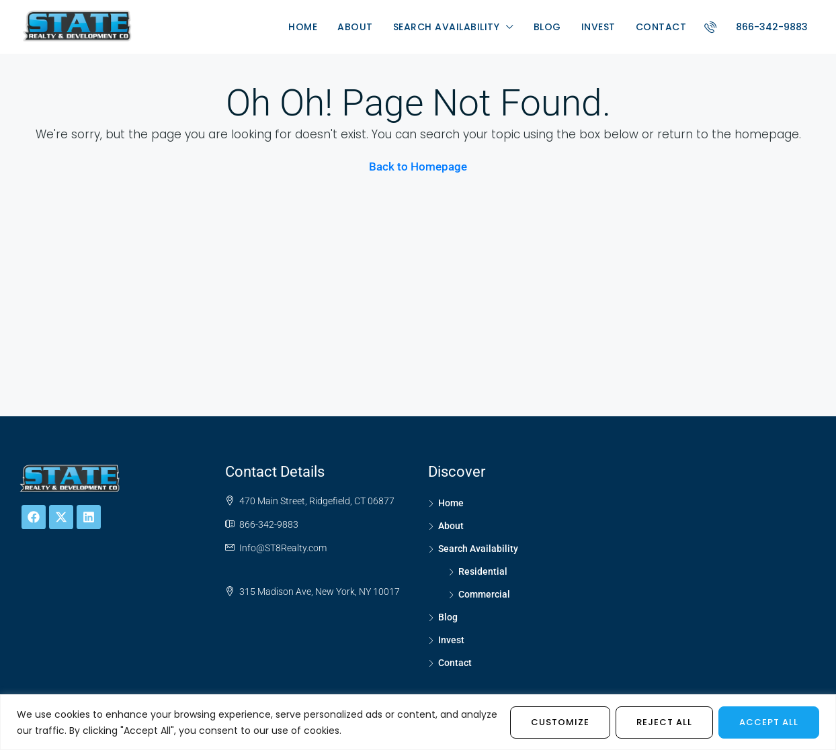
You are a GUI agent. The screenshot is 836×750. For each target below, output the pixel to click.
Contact (661, 27)
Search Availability (446, 27)
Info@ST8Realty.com (283, 548)
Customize (560, 722)
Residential (482, 571)
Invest (598, 27)
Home (302, 27)
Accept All (768, 722)
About (355, 27)
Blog (547, 27)
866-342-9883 (752, 27)
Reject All (664, 722)
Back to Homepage (418, 166)
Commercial (484, 594)
